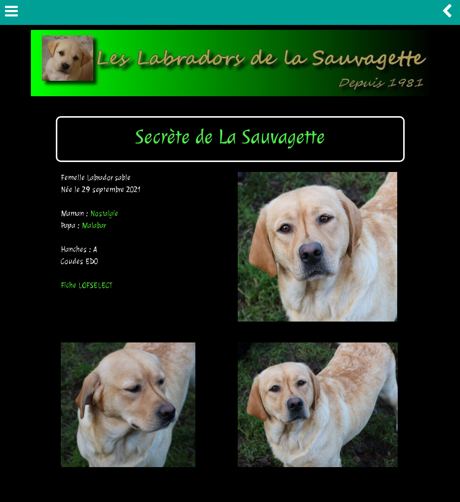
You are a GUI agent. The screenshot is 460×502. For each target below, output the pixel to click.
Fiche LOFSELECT (87, 285)
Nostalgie (104, 213)
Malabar (94, 225)
